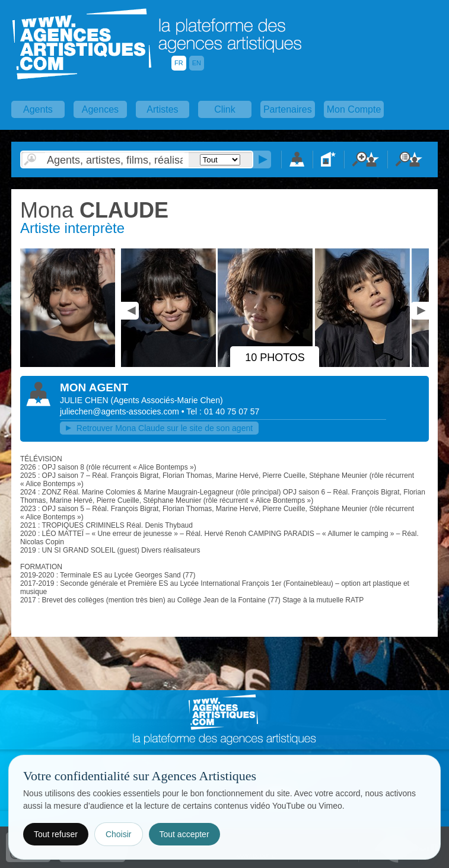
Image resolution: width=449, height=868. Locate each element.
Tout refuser (56, 834)
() (167, 400)
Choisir (119, 834)
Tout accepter (184, 834)
